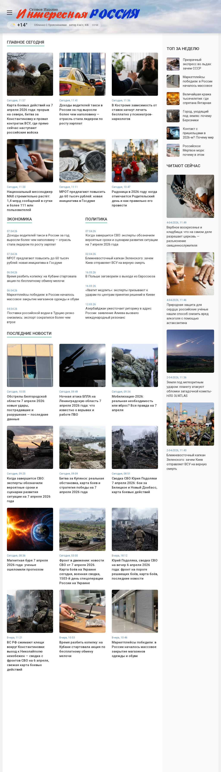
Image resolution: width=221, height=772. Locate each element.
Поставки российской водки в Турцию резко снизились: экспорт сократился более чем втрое (43, 315)
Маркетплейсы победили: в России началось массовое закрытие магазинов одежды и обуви (43, 295)
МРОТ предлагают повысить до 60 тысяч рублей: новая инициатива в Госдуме (43, 258)
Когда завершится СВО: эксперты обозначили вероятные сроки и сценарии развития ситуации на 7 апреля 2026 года (121, 238)
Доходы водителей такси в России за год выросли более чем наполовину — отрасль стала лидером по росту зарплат (43, 238)
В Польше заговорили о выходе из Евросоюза (121, 274)
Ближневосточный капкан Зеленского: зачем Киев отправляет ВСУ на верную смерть (121, 258)
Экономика (19, 219)
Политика (96, 219)
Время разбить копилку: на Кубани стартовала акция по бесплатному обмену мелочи (43, 277)
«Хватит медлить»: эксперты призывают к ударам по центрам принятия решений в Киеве (121, 290)
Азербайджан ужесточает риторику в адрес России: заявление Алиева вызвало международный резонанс (121, 311)
